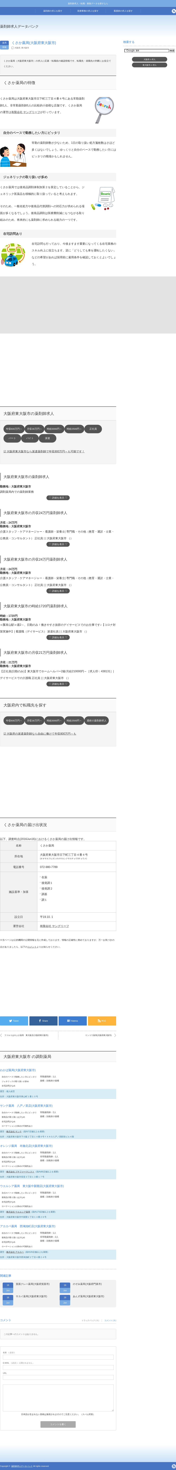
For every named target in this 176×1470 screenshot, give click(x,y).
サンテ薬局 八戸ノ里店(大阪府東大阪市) (26, 1105)
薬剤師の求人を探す (52, 11)
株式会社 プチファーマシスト (20, 1172)
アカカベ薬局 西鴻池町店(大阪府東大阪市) (27, 1226)
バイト (30, 438)
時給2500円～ (74, 429)
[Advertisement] (29, 304)
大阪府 (17, 48)
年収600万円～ (14, 429)
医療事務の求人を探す (88, 11)
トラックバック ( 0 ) (90, 1320)
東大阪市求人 (150, 65)
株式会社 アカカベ (15, 1252)
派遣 (47, 438)
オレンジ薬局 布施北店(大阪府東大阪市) (26, 1145)
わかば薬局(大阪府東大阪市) (18, 1070)
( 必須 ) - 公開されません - (18, 1363)
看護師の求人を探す (123, 11)
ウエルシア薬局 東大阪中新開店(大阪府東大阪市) (32, 1186)
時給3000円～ (54, 429)
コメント (32, 947)
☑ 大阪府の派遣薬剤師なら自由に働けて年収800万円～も (40, 733)
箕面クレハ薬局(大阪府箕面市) (32, 1284)
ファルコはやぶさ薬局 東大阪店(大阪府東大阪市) (26, 1035)
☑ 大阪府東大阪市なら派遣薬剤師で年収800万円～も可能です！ (44, 451)
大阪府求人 (150, 59)
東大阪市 (25, 48)
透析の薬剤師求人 (96, 720)
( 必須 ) (9, 1352)
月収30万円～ (34, 429)
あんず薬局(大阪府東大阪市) (88, 1296)
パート (12, 438)
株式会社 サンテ (14, 1131)
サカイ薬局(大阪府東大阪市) (31, 1296)
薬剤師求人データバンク (19, 26)
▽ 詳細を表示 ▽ (58, 497)
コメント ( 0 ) (110, 1320)
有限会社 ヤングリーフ (25, 112)
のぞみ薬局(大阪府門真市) (87, 1284)
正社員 (93, 429)
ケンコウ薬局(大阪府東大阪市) (98, 1035)
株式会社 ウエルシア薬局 (18, 1212)
